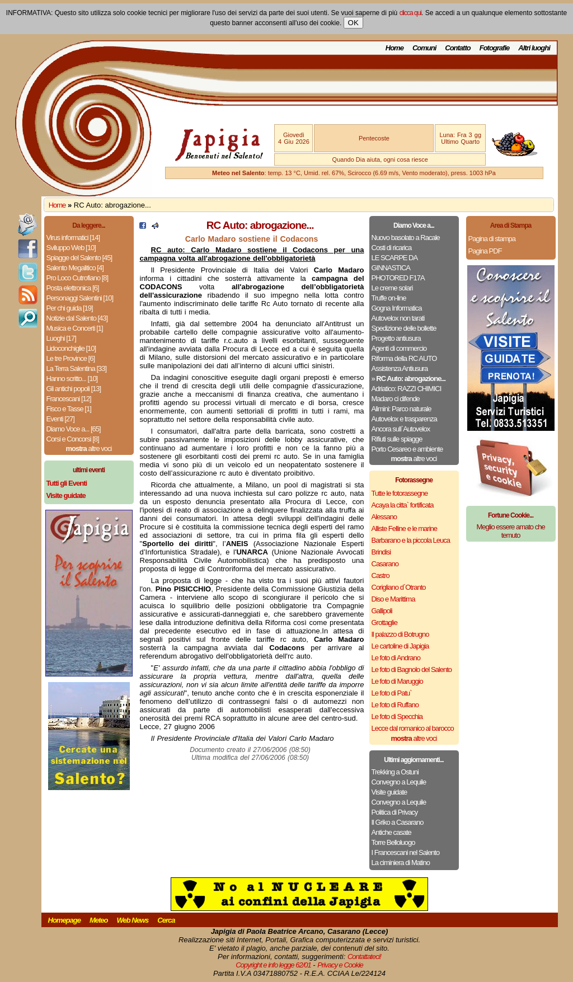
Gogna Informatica (397, 308)
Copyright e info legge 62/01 (273, 965)
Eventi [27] (60, 419)
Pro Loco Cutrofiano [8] (77, 278)
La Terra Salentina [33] (76, 368)
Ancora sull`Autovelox (401, 429)
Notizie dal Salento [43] (77, 318)
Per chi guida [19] (69, 308)
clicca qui (410, 13)
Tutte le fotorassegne (400, 493)
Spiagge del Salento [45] (79, 257)
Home (394, 48)
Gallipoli (382, 611)
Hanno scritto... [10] (72, 378)
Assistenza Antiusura (400, 368)
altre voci (89, 448)
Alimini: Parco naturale (401, 409)
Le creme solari (392, 288)
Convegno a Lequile (399, 782)
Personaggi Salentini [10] (80, 298)
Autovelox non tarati (398, 318)
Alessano (384, 517)
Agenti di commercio (399, 348)
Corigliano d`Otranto (399, 587)
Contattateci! (364, 956)
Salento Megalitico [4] (75, 268)
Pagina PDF (485, 251)
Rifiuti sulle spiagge (397, 439)
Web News (133, 920)
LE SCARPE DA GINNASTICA (394, 262)
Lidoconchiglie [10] (71, 348)
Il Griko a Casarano (398, 822)
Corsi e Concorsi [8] (72, 439)
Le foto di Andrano (396, 658)
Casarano (385, 564)
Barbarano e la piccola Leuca (411, 540)
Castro (380, 575)
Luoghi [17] (61, 338)
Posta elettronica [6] (72, 288)
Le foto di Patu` (392, 693)
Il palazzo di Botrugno (400, 634)
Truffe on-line (389, 298)
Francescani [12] (68, 398)
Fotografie (495, 48)
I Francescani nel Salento (406, 852)
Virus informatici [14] (73, 237)
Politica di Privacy (395, 812)
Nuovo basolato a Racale (406, 237)
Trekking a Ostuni (395, 772)
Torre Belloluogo (393, 842)
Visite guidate (389, 792)
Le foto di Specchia (397, 716)
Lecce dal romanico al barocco (413, 728)
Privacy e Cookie (340, 965)
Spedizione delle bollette (404, 328)
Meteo (99, 920)
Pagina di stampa (491, 238)
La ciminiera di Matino (401, 862)
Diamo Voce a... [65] (73, 429)
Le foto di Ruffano (395, 705)
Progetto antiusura (396, 338)
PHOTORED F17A (398, 278)
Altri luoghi (534, 48)
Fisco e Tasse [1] (68, 409)
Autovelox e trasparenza (404, 419)
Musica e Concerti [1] (74, 328)
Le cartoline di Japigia (400, 646)
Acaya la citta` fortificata (403, 505)
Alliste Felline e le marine (405, 528)
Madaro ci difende (396, 398)
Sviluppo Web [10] (71, 247)
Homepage (64, 920)
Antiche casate (391, 832)
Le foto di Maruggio (397, 681)
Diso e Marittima (393, 599)
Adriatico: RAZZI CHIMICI (407, 388)
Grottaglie (384, 622)
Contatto (457, 48)
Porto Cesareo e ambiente (407, 449)
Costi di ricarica (392, 247)
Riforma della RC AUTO (404, 358)
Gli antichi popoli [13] (73, 388)
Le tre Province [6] (70, 358)
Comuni (424, 48)
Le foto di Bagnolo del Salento (412, 669)
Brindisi (381, 552)
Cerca (166, 920)
